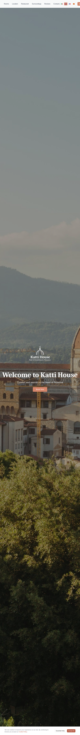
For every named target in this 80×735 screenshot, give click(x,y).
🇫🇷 (70, 4)
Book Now (40, 389)
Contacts (56, 4)
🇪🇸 (74, 4)
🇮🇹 (62, 4)
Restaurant (25, 4)
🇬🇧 (66, 4)
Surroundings (36, 4)
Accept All (71, 730)
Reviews (47, 4)
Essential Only (60, 730)
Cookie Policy (23, 731)
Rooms (6, 4)
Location (15, 4)
